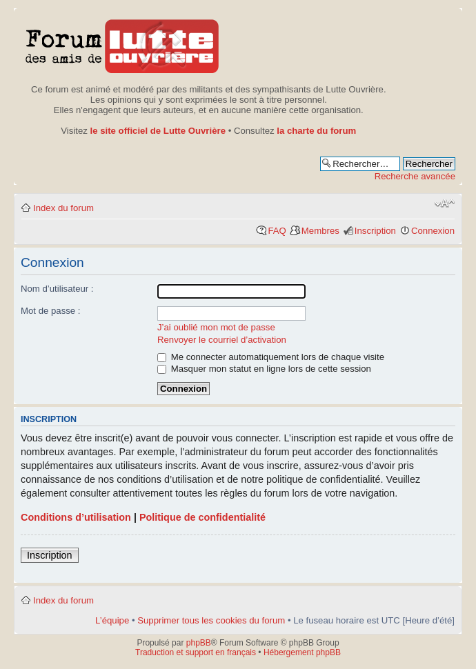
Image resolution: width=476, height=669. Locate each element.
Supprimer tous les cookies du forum (211, 620)
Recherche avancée (415, 176)
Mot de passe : (51, 311)
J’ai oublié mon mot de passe (216, 327)
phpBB (198, 643)
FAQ (277, 231)
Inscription (375, 231)
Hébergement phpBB (302, 652)
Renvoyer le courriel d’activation (221, 339)
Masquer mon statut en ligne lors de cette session (264, 368)
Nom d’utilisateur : (57, 288)
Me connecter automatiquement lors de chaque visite (270, 357)
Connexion (433, 231)
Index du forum (63, 208)
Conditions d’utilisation (76, 517)
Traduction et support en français (195, 652)
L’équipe (112, 620)
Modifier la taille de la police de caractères (445, 203)
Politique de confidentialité (202, 517)
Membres (320, 231)
